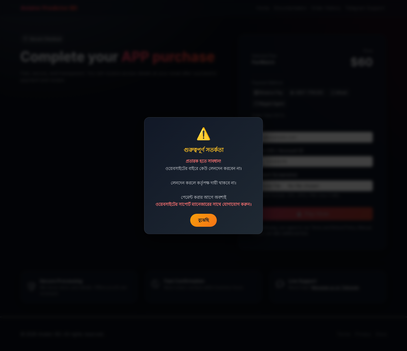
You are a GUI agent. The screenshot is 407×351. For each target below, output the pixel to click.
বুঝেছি (203, 220)
